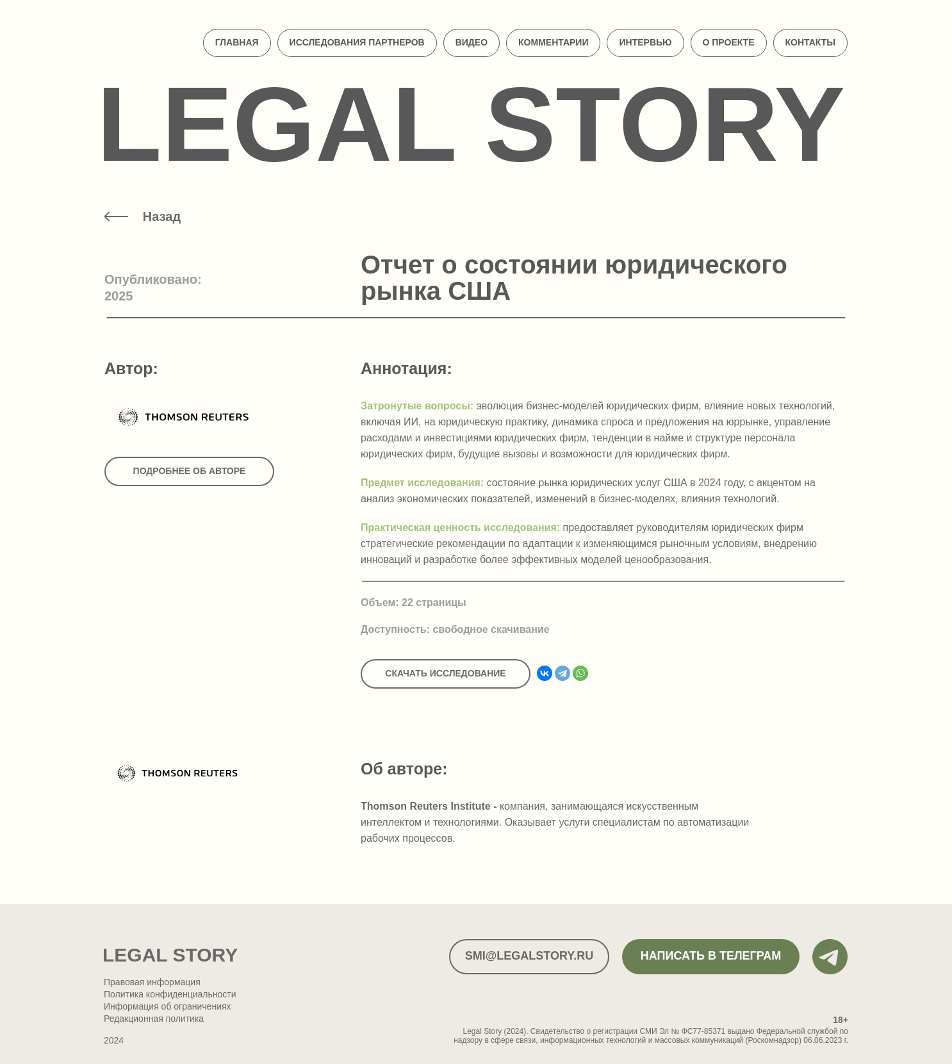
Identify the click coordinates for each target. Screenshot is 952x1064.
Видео (471, 42)
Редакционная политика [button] (154, 1018)
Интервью (645, 42)
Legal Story (471, 124)
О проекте (729, 42)
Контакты (810, 42)
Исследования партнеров (357, 42)
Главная (237, 42)
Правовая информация (152, 982)
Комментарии (553, 42)
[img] (116, 216)
